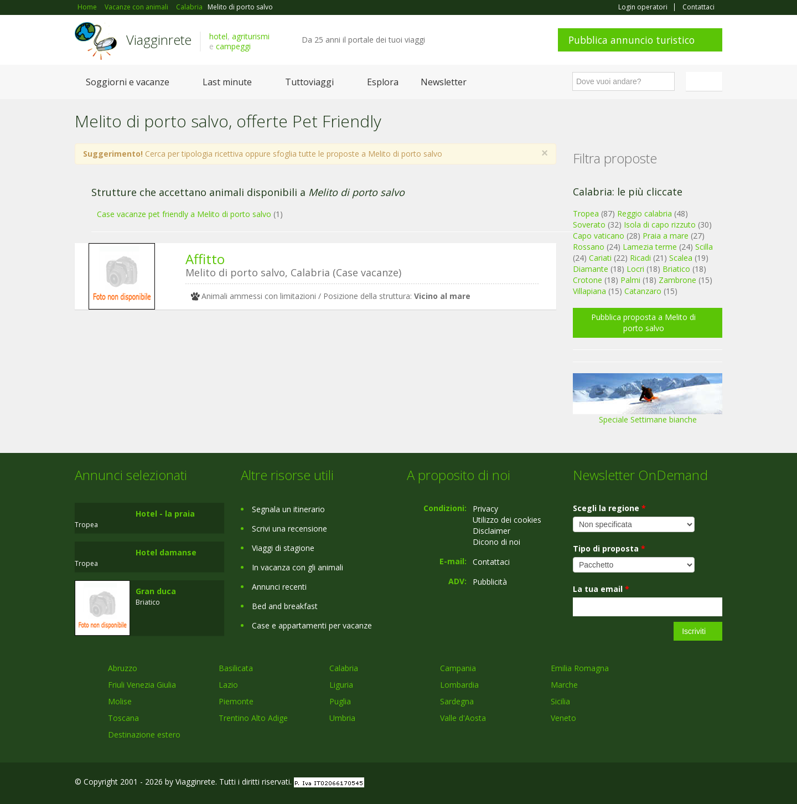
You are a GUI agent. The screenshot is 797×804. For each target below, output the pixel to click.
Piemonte (236, 701)
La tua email (601, 589)
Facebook (639, 783)
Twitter (690, 783)
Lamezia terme (650, 246)
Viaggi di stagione (283, 548)
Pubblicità (490, 581)
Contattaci (698, 7)
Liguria (341, 684)
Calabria (343, 668)
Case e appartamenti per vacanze (312, 625)
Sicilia (560, 701)
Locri (635, 269)
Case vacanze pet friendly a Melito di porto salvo (184, 214)
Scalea (680, 257)
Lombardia (459, 684)
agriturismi (251, 36)
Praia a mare (666, 235)
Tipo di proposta (609, 548)
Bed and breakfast (285, 606)
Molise (120, 701)
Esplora (382, 82)
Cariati (600, 257)
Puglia (340, 701)
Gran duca (156, 591)
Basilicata (236, 668)
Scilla (704, 246)
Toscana (123, 718)
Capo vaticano (598, 235)
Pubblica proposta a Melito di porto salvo (643, 322)
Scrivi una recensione (289, 528)
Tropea (586, 213)
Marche (564, 684)
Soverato (589, 224)
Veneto (563, 718)
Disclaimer (491, 530)
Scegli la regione (609, 508)
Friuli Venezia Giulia (142, 684)
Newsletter (444, 82)
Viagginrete (159, 39)
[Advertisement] (307, 403)
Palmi (630, 280)
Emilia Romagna (580, 668)
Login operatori (642, 7)
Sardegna (457, 701)
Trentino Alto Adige (253, 718)
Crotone (587, 280)
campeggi (233, 46)
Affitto (205, 259)
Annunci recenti (279, 586)
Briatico (676, 269)
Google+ (662, 783)
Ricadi (640, 257)
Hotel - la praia (165, 513)
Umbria (342, 718)
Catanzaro (642, 291)
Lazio (228, 684)
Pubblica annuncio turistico (631, 40)
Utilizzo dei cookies (507, 519)
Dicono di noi (496, 542)
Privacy (485, 508)
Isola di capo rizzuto (660, 224)
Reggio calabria (644, 213)
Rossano (588, 246)
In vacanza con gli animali (297, 567)
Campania (458, 668)
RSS (716, 783)
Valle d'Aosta (463, 718)
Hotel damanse (166, 552)
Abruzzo (122, 668)
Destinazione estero (144, 734)
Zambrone (677, 280)
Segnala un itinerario (288, 509)
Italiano (705, 81)
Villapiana (589, 291)
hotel (218, 36)
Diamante (590, 269)
